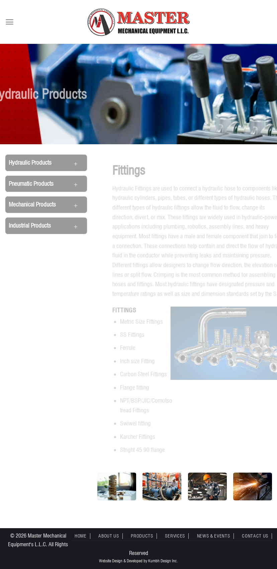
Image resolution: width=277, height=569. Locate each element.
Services (175, 536)
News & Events (213, 536)
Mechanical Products (32, 204)
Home (81, 536)
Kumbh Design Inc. (163, 560)
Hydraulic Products (30, 162)
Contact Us (255, 536)
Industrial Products (30, 225)
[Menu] (9, 22)
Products (142, 536)
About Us (108, 536)
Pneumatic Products (31, 183)
